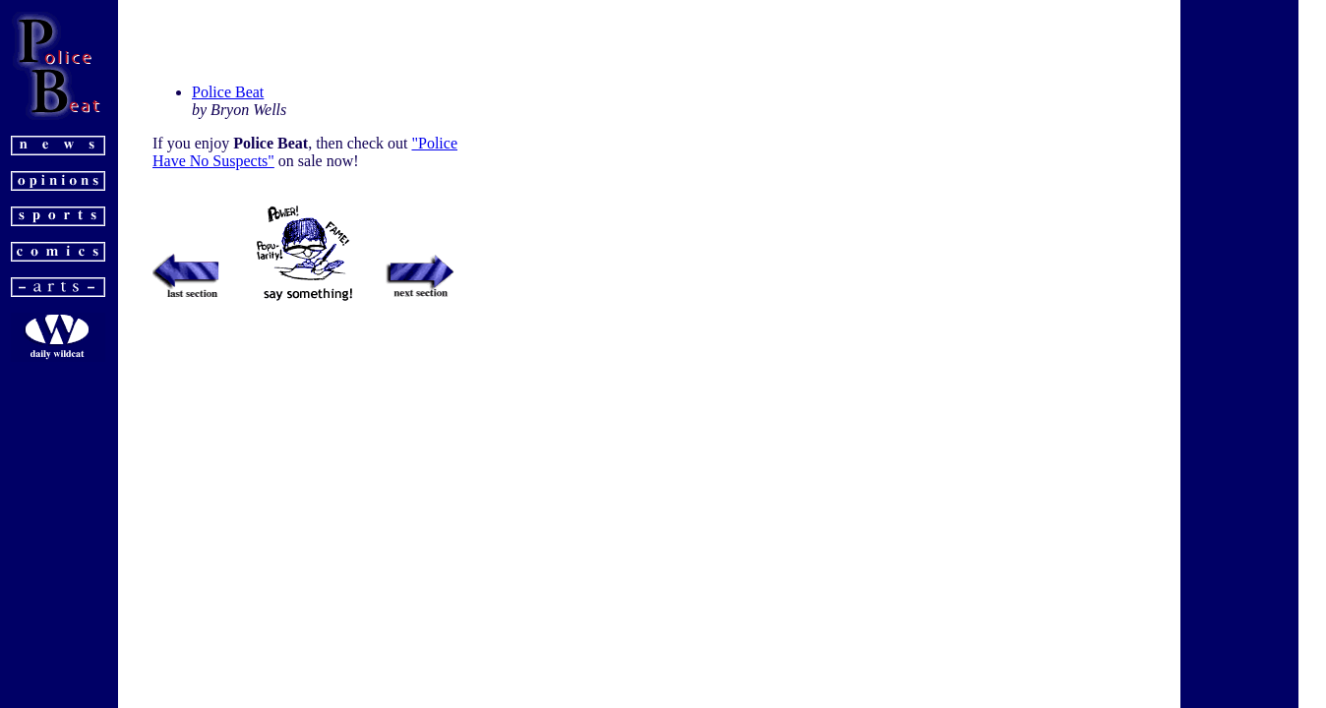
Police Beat (228, 92)
